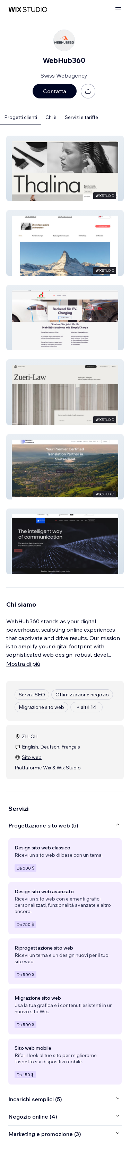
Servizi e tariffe (81, 117)
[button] (65, 168)
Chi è (51, 117)
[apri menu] (118, 9)
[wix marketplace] (27, 10)
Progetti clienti (20, 117)
